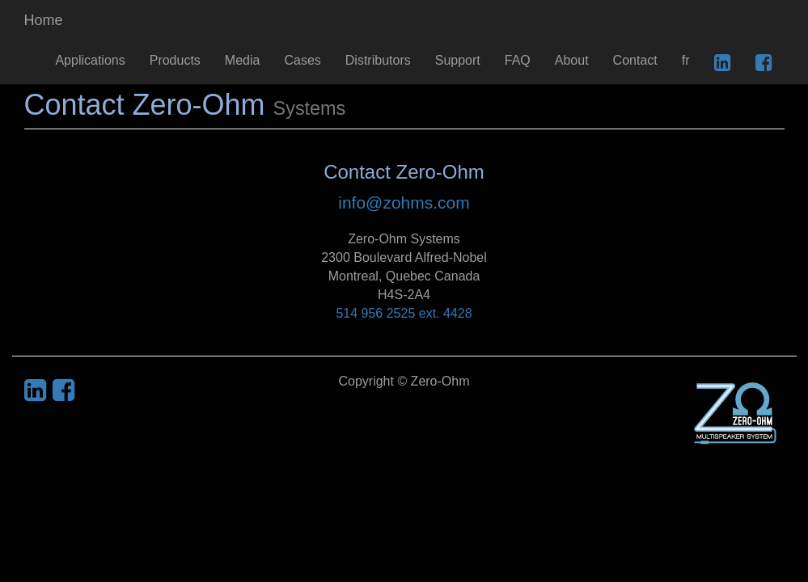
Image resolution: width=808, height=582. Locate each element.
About (572, 60)
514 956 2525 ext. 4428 (404, 313)
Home (43, 20)
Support (457, 60)
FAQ (518, 60)
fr (686, 60)
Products (175, 60)
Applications (90, 60)
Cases (302, 60)
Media (242, 60)
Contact (635, 60)
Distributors (378, 60)
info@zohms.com (404, 202)
